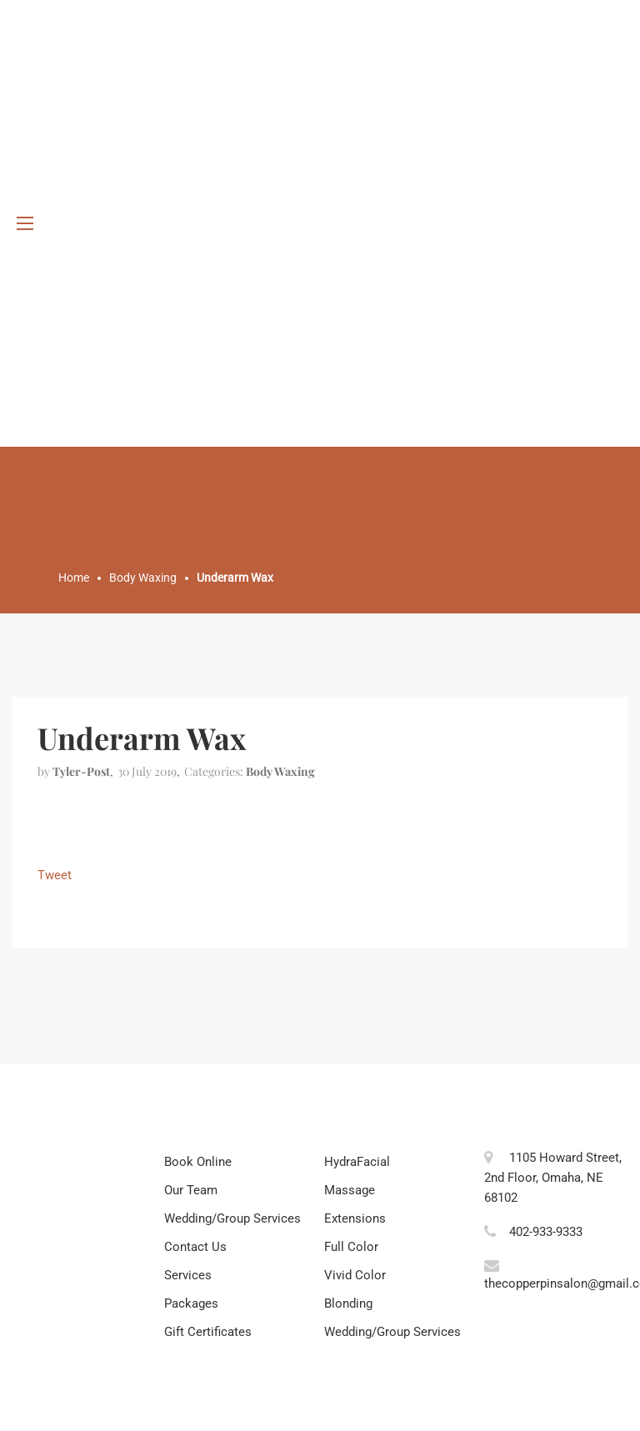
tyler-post (81, 771)
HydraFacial (357, 1161)
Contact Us (195, 1246)
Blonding (348, 1303)
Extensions (355, 1218)
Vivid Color (355, 1275)
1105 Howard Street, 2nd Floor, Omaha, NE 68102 (553, 1177)
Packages (191, 1303)
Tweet (55, 875)
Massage (349, 1190)
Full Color (351, 1246)
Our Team (191, 1190)
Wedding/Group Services (232, 1218)
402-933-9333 (545, 1231)
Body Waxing (280, 771)
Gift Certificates (208, 1331)
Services (188, 1275)
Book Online (198, 1161)
